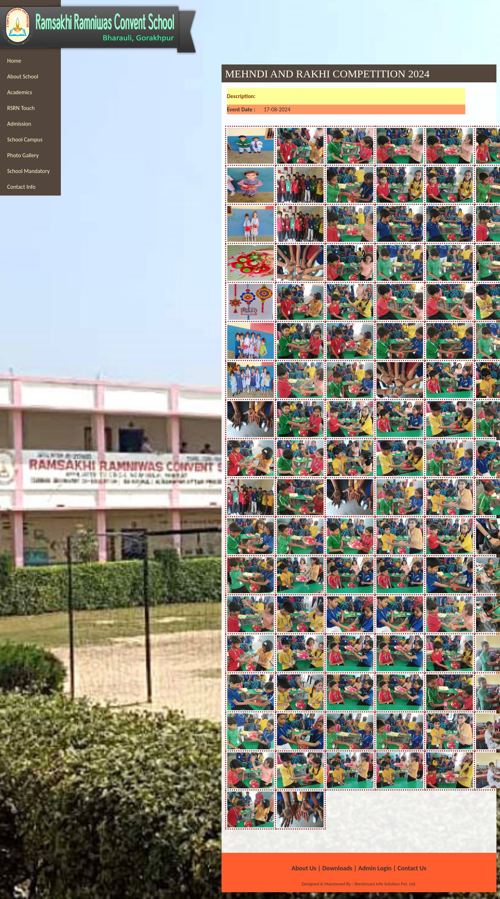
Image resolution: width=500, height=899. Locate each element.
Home (14, 60)
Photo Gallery (23, 155)
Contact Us (412, 868)
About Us (304, 868)
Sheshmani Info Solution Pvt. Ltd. (384, 883)
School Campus (25, 139)
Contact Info (21, 186)
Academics (19, 92)
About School (22, 76)
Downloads (337, 868)
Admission (19, 123)
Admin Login (375, 868)
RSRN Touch (21, 108)
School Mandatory (28, 171)
